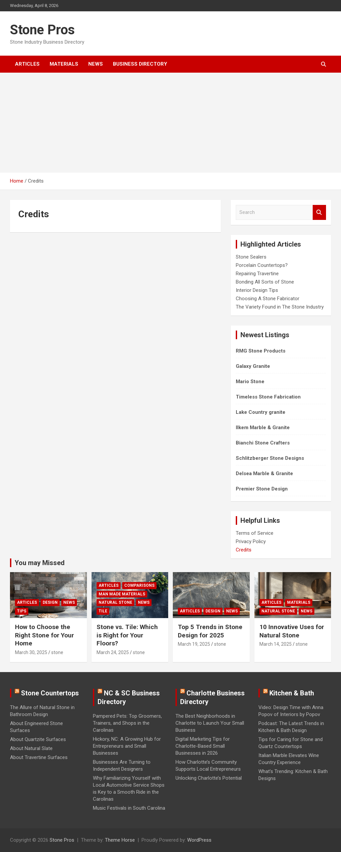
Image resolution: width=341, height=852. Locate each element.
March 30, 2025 (31, 652)
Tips (21, 611)
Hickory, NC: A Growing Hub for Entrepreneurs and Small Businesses (127, 746)
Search (319, 212)
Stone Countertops (50, 693)
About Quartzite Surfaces (38, 739)
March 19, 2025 (194, 644)
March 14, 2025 (275, 644)
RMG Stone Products (260, 351)
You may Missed (40, 563)
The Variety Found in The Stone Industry (280, 307)
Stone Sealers (251, 257)
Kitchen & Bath (291, 693)
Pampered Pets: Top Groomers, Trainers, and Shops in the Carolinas (127, 723)
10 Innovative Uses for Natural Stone (291, 631)
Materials (64, 64)
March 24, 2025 (113, 652)
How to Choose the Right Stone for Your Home (44, 635)
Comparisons (139, 585)
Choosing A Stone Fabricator (267, 299)
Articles (27, 64)
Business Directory (140, 64)
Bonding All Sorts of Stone (265, 282)
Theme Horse (120, 840)
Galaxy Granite (253, 366)
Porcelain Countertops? (262, 265)
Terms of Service (254, 533)
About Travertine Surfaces (39, 757)
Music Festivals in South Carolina (129, 808)
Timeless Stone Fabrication (268, 397)
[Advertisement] (170, 122)
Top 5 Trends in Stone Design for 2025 (210, 631)
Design (50, 602)
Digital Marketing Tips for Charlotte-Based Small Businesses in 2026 (202, 746)
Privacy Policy (251, 541)
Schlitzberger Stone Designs (270, 458)
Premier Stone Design (262, 489)
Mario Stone (250, 382)
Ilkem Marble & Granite (263, 427)
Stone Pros (42, 30)
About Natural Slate (31, 748)
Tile (103, 611)
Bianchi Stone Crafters (263, 443)
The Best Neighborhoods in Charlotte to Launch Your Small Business (209, 723)
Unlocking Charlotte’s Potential (208, 778)
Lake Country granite (260, 412)
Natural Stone (115, 602)
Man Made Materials (122, 594)
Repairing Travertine (257, 274)
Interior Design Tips (257, 290)
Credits (243, 550)
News (95, 64)
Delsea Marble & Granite (264, 473)
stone (57, 652)
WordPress (199, 840)
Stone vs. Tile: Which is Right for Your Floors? (127, 635)
